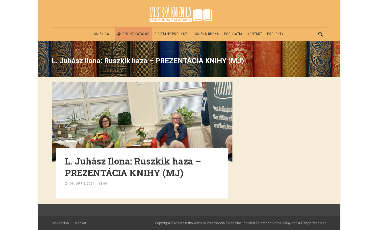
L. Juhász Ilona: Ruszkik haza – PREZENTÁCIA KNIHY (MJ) (133, 167)
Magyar (80, 223)
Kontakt (255, 34)
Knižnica (101, 34)
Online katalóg (133, 34)
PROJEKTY (275, 34)
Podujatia (233, 34)
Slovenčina (60, 223)
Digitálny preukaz (170, 34)
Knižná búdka (207, 34)
